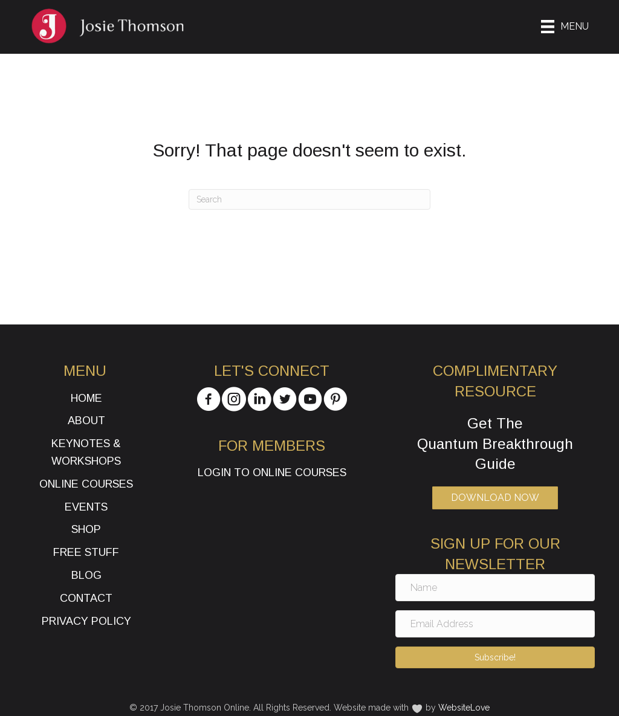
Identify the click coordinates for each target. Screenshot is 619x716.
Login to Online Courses (272, 472)
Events (86, 507)
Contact (86, 598)
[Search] (309, 199)
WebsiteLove (464, 707)
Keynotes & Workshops (86, 452)
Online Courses (86, 484)
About (86, 420)
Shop (86, 529)
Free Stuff (86, 552)
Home (86, 398)
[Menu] (565, 26)
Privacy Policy (86, 621)
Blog (86, 575)
